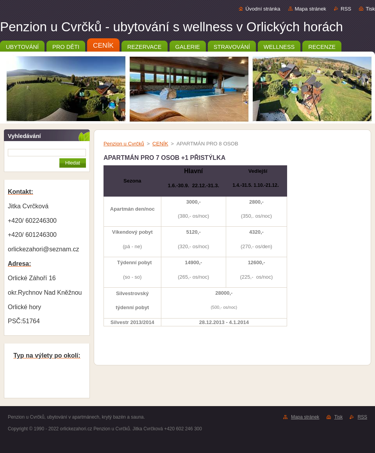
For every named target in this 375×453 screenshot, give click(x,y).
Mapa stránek (310, 9)
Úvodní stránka (262, 9)
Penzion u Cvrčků (124, 144)
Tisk (370, 9)
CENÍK (160, 144)
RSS (346, 9)
